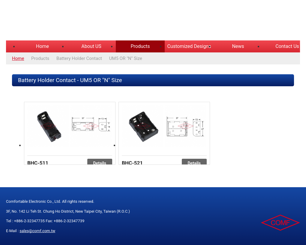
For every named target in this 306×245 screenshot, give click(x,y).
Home (42, 46)
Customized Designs (189, 46)
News (238, 46)
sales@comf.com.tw (37, 231)
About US (91, 46)
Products (140, 46)
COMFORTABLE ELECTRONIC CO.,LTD (81, 21)
